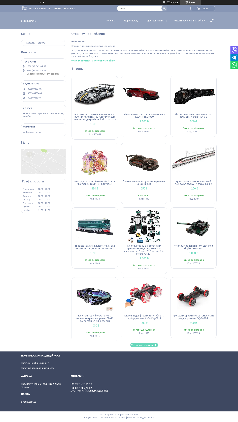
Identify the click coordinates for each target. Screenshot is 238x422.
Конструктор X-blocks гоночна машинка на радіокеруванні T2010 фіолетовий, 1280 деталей (94, 318)
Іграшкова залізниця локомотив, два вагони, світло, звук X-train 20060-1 (95, 247)
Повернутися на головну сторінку (94, 60)
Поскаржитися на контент (113, 417)
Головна (111, 20)
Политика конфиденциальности (37, 368)
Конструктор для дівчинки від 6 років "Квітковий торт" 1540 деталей (95, 182)
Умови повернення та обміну (189, 20)
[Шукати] (164, 8)
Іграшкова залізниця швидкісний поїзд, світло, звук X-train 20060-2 (193, 182)
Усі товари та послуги (142, 345)
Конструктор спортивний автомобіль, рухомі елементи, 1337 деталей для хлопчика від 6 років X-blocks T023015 (95, 117)
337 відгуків (172, 2)
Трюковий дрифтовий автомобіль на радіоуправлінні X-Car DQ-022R (144, 317)
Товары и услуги (35, 42)
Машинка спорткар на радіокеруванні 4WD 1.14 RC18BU (144, 115)
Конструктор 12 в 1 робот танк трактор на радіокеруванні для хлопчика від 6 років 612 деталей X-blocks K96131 (144, 249)
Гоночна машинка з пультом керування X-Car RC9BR (144, 182)
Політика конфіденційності (35, 363)
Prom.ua (135, 414)
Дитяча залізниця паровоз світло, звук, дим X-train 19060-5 (193, 115)
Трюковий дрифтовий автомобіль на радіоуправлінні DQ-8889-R (193, 317)
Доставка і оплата (157, 20)
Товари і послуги (131, 20)
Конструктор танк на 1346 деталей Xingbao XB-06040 (193, 247)
